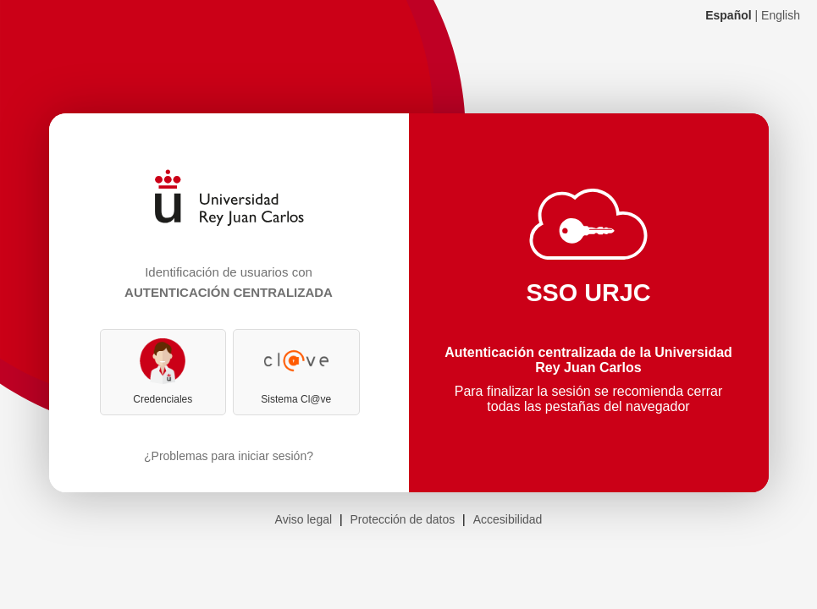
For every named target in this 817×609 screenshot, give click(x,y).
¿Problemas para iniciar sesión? (228, 456)
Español (728, 15)
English (780, 15)
